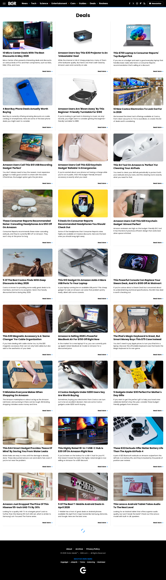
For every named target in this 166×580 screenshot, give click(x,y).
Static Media (72, 553)
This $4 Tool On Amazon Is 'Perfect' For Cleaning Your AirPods (135, 166)
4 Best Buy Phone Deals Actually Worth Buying (25, 110)
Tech (33, 3)
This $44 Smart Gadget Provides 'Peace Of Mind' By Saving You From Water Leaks (27, 450)
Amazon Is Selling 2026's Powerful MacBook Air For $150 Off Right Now (78, 338)
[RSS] (144, 3)
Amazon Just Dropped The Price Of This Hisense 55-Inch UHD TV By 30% (26, 506)
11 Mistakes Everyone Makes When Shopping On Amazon (23, 394)
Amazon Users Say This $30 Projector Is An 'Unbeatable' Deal (83, 54)
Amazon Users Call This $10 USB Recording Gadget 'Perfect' (27, 166)
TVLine (82, 562)
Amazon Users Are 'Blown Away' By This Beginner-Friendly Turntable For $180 (81, 110)
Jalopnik (74, 562)
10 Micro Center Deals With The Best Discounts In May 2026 (23, 54)
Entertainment (59, 3)
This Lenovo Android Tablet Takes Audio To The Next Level (136, 506)
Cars (73, 3)
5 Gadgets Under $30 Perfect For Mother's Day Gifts (137, 394)
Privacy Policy (93, 549)
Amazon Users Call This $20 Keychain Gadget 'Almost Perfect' (135, 222)
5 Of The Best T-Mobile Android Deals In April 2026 (81, 506)
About (69, 549)
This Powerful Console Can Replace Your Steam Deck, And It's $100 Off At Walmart (137, 282)
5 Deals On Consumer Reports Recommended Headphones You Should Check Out (81, 224)
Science (44, 3)
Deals (93, 3)
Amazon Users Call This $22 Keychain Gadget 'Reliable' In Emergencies (80, 166)
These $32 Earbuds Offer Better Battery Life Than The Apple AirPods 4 (138, 450)
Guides (82, 3)
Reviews (103, 3)
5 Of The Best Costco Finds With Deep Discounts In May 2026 (24, 282)
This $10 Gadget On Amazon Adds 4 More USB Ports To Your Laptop (82, 282)
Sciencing (91, 562)
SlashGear (101, 562)
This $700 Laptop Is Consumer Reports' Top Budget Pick (136, 54)
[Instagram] (137, 3)
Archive (79, 549)
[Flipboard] (141, 3)
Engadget (64, 562)
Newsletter (155, 3)
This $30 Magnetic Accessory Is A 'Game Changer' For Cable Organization (26, 338)
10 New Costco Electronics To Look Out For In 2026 (137, 110)
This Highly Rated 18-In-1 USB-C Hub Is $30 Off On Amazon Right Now (80, 450)
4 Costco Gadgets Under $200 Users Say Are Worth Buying (81, 394)
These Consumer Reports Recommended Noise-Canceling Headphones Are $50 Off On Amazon (27, 224)
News (25, 3)
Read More (46, 71)
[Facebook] (130, 3)
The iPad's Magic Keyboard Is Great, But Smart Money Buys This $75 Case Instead (137, 338)
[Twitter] (133, 3)
